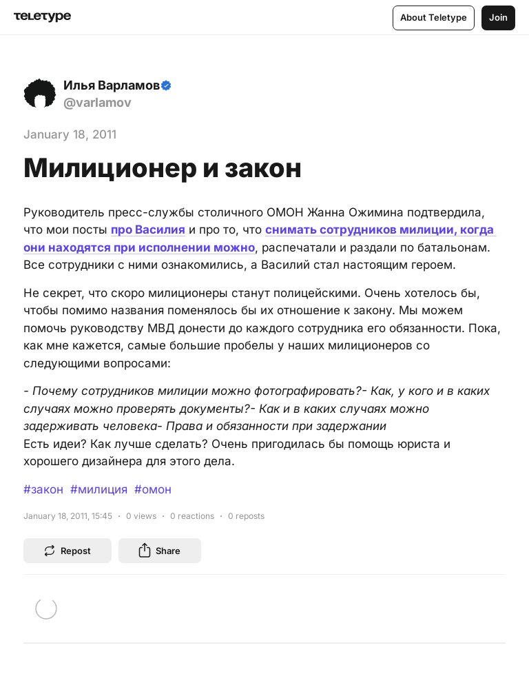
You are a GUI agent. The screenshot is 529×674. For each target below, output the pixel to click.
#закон (43, 489)
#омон (153, 489)
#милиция (98, 489)
